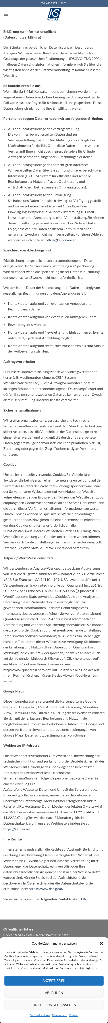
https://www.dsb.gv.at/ (46, 888)
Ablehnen (54, 993)
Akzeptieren (54, 980)
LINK (85, 899)
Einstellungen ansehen (54, 1005)
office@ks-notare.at (61, 240)
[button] (101, 943)
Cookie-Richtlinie (40, 1015)
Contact (73, 1015)
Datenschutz (59, 1015)
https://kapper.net (17, 829)
